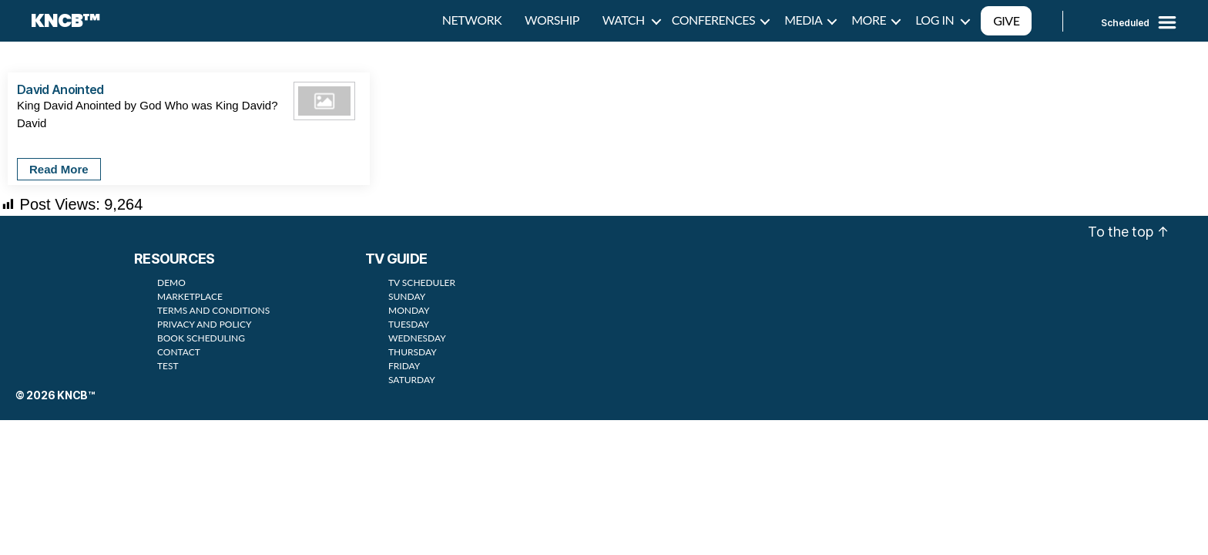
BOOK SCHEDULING (201, 338)
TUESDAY (408, 324)
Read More (59, 169)
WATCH (623, 19)
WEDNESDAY (417, 338)
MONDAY (409, 310)
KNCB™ (65, 21)
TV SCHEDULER (421, 282)
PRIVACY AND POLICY (204, 324)
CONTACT (178, 352)
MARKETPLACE (190, 296)
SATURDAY (411, 379)
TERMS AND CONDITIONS (213, 310)
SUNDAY (406, 296)
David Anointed (60, 89)
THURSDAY (412, 352)
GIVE (1006, 20)
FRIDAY (404, 366)
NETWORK (472, 19)
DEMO (171, 282)
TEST (168, 366)
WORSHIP (552, 19)
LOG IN (934, 19)
